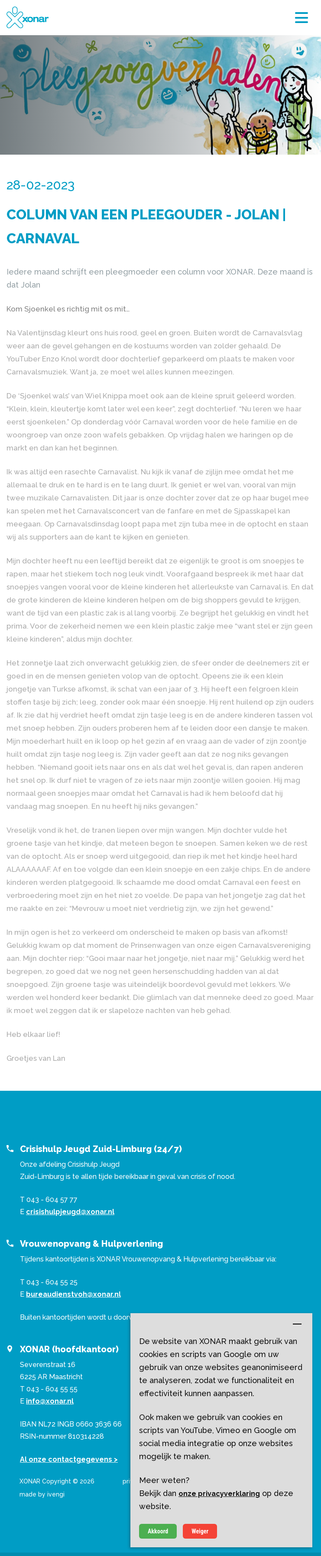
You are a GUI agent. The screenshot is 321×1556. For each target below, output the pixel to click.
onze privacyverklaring (219, 1494)
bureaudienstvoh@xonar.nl (73, 1294)
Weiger (199, 1531)
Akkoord (158, 1531)
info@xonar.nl (50, 1401)
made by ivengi (42, 1494)
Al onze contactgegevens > (69, 1459)
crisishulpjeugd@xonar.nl (70, 1212)
